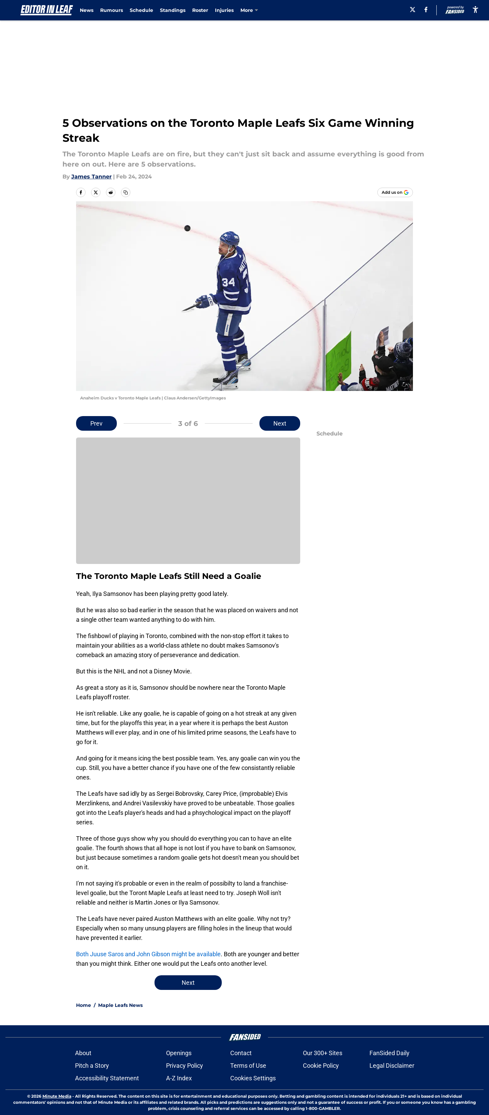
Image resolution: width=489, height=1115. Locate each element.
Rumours (111, 10)
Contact (241, 1053)
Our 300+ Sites (322, 1053)
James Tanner (91, 176)
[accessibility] (475, 9)
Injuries (224, 10)
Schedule (141, 10)
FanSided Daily (389, 1053)
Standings (172, 10)
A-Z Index (179, 1078)
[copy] (125, 192)
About (83, 1053)
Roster (200, 10)
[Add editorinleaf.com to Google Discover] (395, 192)
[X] (412, 9)
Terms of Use (248, 1065)
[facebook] (426, 9)
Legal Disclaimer (391, 1065)
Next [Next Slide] (279, 423)
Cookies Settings (253, 1078)
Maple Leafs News (120, 1005)
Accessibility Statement (107, 1078)
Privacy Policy (184, 1065)
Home (83, 1005)
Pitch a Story (92, 1065)
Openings (179, 1053)
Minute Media (56, 1096)
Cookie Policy (321, 1065)
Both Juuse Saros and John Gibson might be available (148, 954)
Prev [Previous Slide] (96, 423)
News (86, 10)
